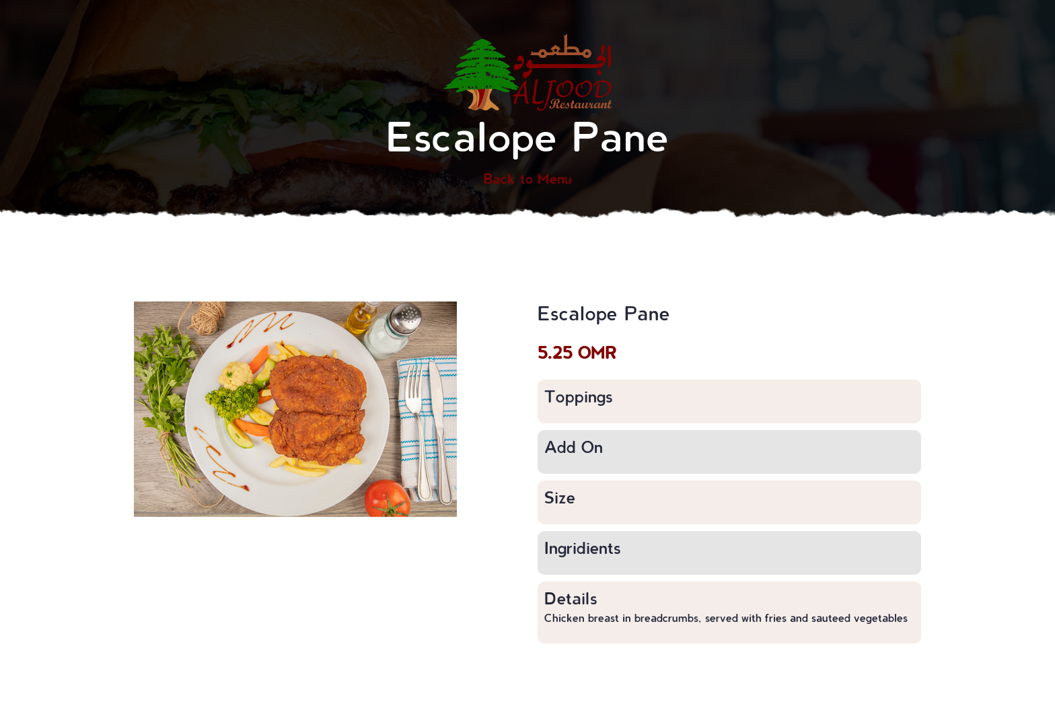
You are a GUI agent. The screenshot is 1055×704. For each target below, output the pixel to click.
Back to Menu (527, 178)
